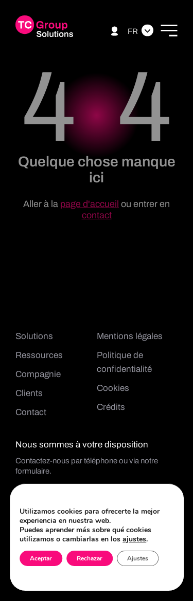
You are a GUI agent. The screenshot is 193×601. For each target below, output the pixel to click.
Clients (29, 393)
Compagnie (38, 374)
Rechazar (89, 558)
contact (97, 215)
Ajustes (137, 558)
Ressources (39, 355)
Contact (30, 412)
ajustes (134, 539)
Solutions (34, 336)
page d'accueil (89, 204)
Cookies (113, 388)
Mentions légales (130, 336)
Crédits (111, 407)
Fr (133, 31)
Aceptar (41, 558)
